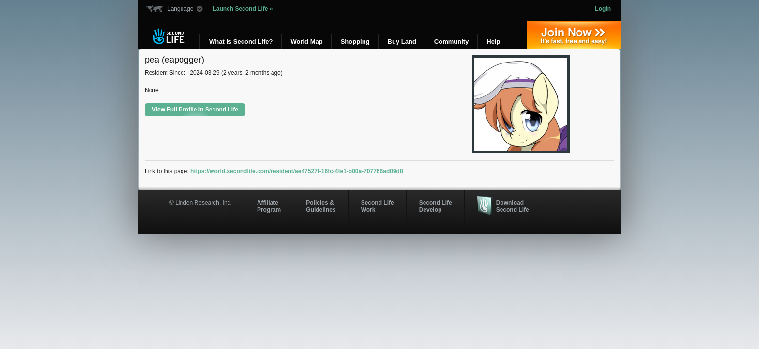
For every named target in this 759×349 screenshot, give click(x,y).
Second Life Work (377, 206)
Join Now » (574, 35)
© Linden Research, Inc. (200, 202)
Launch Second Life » (243, 8)
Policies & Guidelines (320, 206)
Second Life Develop (435, 206)
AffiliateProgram (269, 206)
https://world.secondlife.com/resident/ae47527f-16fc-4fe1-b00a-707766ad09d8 (296, 171)
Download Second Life (512, 206)
